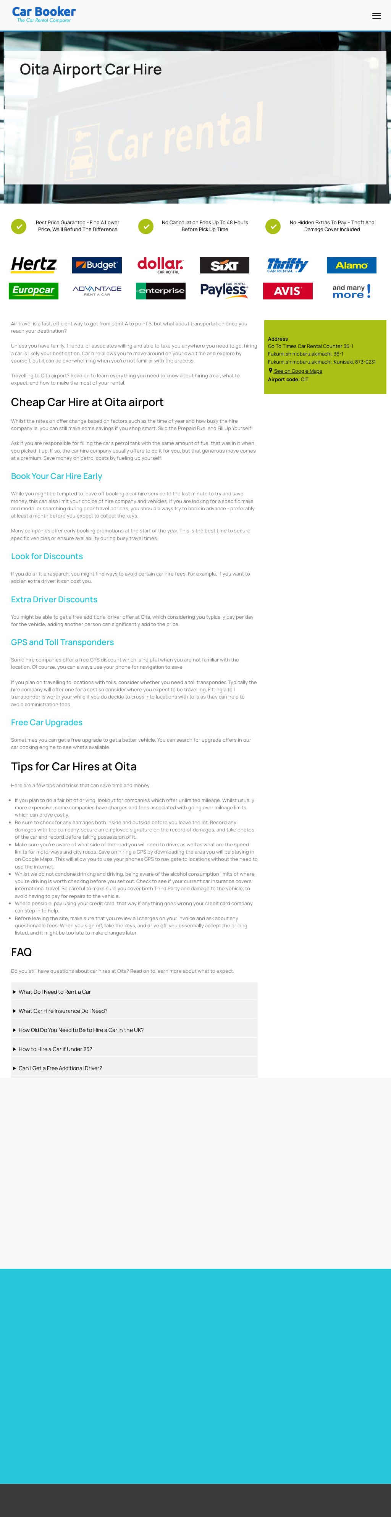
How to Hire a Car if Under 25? (55, 1049)
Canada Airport (281, 1426)
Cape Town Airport (168, 1397)
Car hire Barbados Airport (129, 1308)
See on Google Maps (295, 370)
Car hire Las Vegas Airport (35, 1338)
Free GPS (41, 1407)
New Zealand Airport (287, 1416)
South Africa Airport (286, 1407)
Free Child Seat (47, 1426)
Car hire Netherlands (315, 1328)
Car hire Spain (212, 1318)
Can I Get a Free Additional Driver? (60, 1068)
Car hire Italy (210, 1338)
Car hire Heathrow (26, 1328)
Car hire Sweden (310, 1338)
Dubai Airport (162, 1436)
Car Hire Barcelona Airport (130, 1318)
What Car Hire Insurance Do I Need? (63, 1010)
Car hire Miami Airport (30, 1308)
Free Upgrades (47, 1416)
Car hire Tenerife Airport (128, 1328)
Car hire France (213, 1308)
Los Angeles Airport (169, 1426)
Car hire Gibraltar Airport (128, 1338)
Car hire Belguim (310, 1318)
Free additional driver (54, 1397)
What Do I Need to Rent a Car (55, 991)
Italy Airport (278, 1436)
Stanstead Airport (167, 1416)
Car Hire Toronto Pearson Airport (43, 1318)
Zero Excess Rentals (53, 1436)
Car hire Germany (311, 1308)
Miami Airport (163, 1407)
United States (280, 1397)
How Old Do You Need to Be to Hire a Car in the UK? (81, 1029)
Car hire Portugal (215, 1328)
